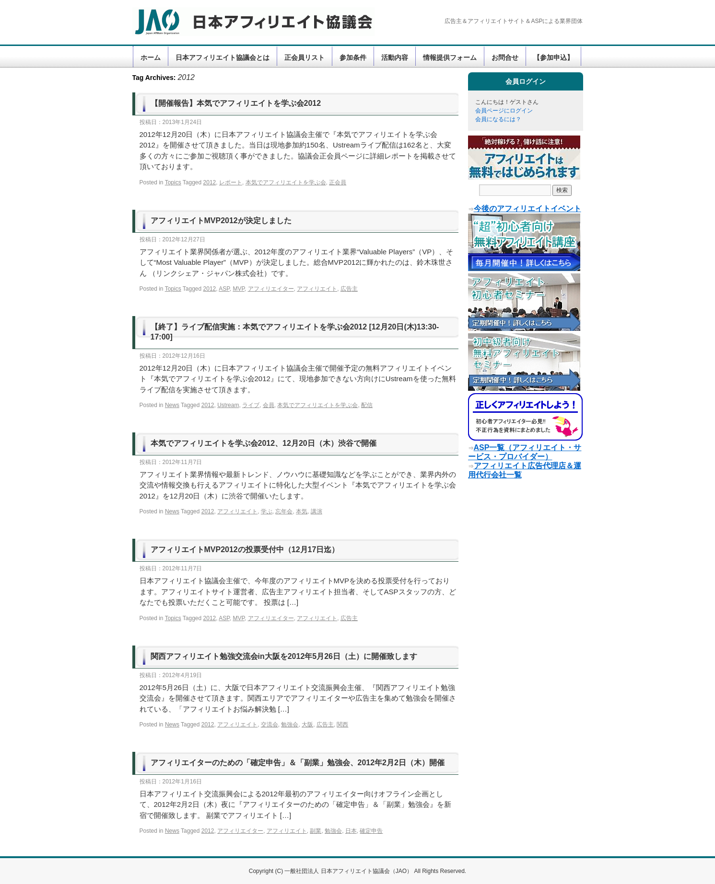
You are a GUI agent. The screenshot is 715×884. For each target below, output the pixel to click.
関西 (342, 724)
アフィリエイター (271, 288)
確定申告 (371, 830)
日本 (351, 830)
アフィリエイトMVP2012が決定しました (221, 220)
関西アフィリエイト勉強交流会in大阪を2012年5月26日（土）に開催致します (284, 656)
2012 (209, 182)
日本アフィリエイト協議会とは (223, 57)
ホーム (151, 57)
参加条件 (353, 57)
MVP (238, 288)
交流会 (269, 724)
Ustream (228, 405)
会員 (268, 405)
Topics (173, 182)
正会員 (337, 182)
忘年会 (284, 511)
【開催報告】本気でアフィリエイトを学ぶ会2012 (236, 103)
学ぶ (266, 511)
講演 (316, 511)
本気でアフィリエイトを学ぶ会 (286, 182)
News (172, 405)
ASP (224, 288)
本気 (301, 511)
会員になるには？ (498, 119)
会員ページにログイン (504, 110)
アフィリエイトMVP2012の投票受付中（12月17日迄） (245, 549)
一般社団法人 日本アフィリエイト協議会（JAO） (349, 871)
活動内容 (394, 57)
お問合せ (505, 57)
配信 (367, 405)
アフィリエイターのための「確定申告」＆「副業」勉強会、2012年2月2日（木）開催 (298, 763)
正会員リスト (304, 57)
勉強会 (289, 724)
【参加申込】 (553, 57)
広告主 (349, 288)
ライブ (250, 405)
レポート (230, 182)
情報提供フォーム (450, 57)
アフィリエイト (317, 288)
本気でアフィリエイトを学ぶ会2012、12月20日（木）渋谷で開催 (263, 443)
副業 (315, 830)
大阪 (307, 724)
